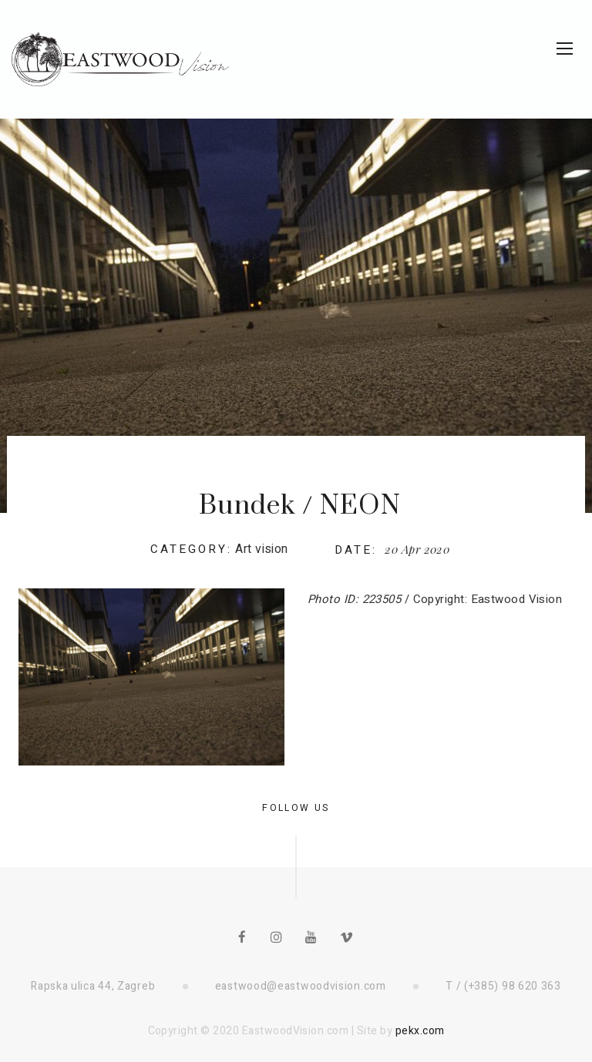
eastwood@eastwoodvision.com (300, 986)
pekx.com (420, 1031)
